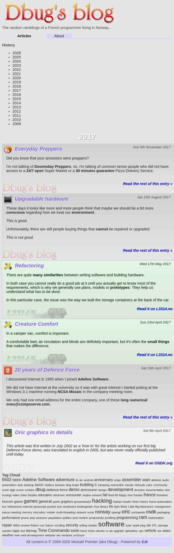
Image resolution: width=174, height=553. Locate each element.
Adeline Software (38, 479)
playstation (55, 517)
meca (6, 512)
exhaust (96, 495)
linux (124, 506)
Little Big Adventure (140, 506)
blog (68, 485)
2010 (17, 120)
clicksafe (139, 485)
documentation (155, 489)
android (88, 480)
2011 (17, 115)
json (59, 506)
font (130, 495)
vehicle (150, 531)
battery (49, 485)
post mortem (80, 517)
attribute (156, 480)
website (50, 535)
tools (75, 530)
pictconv (41, 517)
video (166, 531)
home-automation (160, 501)
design (102, 489)
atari (146, 479)
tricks (91, 530)
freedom (162, 495)
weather (8, 535)
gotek (56, 501)
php (32, 517)
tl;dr (145, 542)
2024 (17, 61)
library (104, 506)
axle (20, 485)
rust (42, 525)
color (149, 485)
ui (107, 530)
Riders (35, 525)
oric (126, 511)
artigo (117, 480)
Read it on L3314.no (154, 309)
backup (29, 485)
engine (86, 495)
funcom (7, 501)
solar (128, 525)
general (45, 501)
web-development (32, 535)
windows (67, 535)
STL (154, 525)
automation (9, 485)
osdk (151, 511)
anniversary (103, 480)
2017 (17, 90)
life (111, 506)
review (25, 525)
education (45, 495)
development (120, 489)
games (31, 501)
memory (27, 512)
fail (105, 495)
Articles (24, 36)
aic (81, 480)
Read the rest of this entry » (147, 184)
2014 (17, 103)
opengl (116, 512)
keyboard (69, 506)
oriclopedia (138, 512)
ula (110, 530)
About (59, 36)
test (23, 530)
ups (141, 530)
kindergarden (85, 506)
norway (102, 511)
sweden (7, 530)
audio (165, 480)
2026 (17, 53)
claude (129, 485)
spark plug (139, 525)
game (18, 501)
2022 (17, 69)
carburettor (117, 485)
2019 (17, 82)
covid (5, 489)
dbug (40, 489)
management (162, 506)
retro (16, 525)
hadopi (117, 501)
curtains (29, 489)
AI (77, 480)
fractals (138, 495)
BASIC (39, 485)
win (58, 535)
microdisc (39, 512)
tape (16, 531)
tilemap (31, 531)
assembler (131, 479)
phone (25, 517)
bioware (60, 485)
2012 (17, 111)
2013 (17, 107)
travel (83, 530)
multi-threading (65, 512)
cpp (12, 490)
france (149, 494)
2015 (17, 99)
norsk (90, 512)
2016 (17, 95)
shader (92, 525)
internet (28, 506)
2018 (17, 86)
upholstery (131, 530)
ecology (7, 495)
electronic (59, 495)
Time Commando (54, 530)
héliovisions (15, 506)
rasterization (156, 517)
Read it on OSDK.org (153, 463)
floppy (123, 495)
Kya (96, 506)
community (160, 485)
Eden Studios (29, 495)
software (111, 524)
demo (74, 489)
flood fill (113, 495)
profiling (110, 517)
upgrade (119, 530)
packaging (163, 512)
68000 (17, 480)
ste (149, 525)
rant (143, 517)
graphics (67, 501)
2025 (17, 57)
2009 (17, 124)
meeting (16, 512)
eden (16, 495)
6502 (6, 479)
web (17, 535)
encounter (73, 495)
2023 (17, 65)
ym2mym (79, 535)
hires (136, 501)
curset (20, 489)
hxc (4, 506)
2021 (17, 74)
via (159, 530)
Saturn (49, 525)
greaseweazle (82, 501)
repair (7, 525)
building (86, 484)
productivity (96, 517)
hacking (102, 500)
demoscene (89, 490)
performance (11, 518)
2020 (17, 78)
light (117, 506)
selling (83, 525)
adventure (65, 479)
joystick (51, 506)
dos (167, 489)
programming (127, 517)
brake (75, 485)
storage (163, 525)
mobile (50, 512)
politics (67, 517)
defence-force (57, 490)
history (144, 501)
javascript (40, 506)
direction (139, 489)
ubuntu (100, 530)
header (127, 501)
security (72, 525)
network (81, 512)
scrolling (60, 525)
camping (103, 485)
